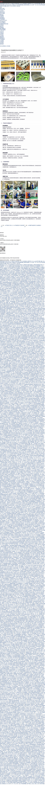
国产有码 (7, 506)
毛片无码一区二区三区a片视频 (37, 579)
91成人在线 (22, 474)
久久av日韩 (4, 531)
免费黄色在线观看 (23, 421)
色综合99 (3, 773)
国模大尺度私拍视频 (4, 470)
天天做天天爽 (29, 460)
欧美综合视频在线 (36, 425)
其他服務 (2, 15)
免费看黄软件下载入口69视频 (17, 472)
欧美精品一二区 (38, 422)
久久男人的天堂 (25, 427)
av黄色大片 (9, 598)
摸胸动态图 (7, 608)
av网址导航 (5, 558)
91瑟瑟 (9, 467)
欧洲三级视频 (11, 534)
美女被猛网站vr (29, 563)
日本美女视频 (21, 758)
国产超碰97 (25, 782)
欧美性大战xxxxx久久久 (31, 690)
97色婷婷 (4, 598)
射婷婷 (22, 681)
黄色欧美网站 (16, 684)
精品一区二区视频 (31, 603)
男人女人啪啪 (11, 565)
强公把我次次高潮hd (32, 511)
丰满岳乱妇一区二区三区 (31, 459)
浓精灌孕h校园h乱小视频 (22, 493)
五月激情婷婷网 (14, 409)
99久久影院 (27, 560)
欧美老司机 (19, 591)
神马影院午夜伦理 (8, 427)
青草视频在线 (40, 685)
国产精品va (41, 642)
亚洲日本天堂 (34, 429)
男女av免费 (30, 691)
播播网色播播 (13, 583)
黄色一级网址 (11, 596)
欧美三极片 (20, 602)
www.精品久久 (6, 463)
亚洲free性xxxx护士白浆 (31, 540)
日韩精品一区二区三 (15, 421)
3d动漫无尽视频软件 (16, 720)
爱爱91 (12, 718)
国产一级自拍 (25, 662)
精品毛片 (29, 494)
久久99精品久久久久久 (31, 450)
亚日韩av (33, 444)
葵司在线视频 (17, 621)
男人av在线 (27, 604)
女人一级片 (13, 691)
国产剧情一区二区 (10, 710)
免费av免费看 (25, 501)
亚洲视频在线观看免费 (16, 425)
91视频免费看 (27, 553)
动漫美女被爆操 (40, 470)
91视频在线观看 (23, 466)
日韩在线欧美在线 (32, 596)
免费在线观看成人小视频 (21, 576)
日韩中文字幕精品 (10, 539)
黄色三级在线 (36, 537)
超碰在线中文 (31, 634)
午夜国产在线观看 (27, 472)
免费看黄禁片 (20, 737)
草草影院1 (21, 762)
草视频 (24, 673)
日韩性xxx (10, 556)
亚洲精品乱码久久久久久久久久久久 (11, 550)
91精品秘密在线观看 (32, 662)
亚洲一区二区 (39, 449)
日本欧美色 (38, 592)
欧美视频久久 (42, 415)
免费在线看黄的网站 (41, 511)
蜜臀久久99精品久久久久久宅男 (30, 544)
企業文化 (2, 32)
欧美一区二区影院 (13, 622)
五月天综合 (15, 494)
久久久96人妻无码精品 (15, 429)
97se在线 (18, 590)
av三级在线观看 (14, 736)
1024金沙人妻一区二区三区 (13, 449)
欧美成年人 (36, 719)
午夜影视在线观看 (7, 628)
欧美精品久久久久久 (12, 569)
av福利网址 (14, 585)
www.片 (7, 677)
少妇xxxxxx (37, 533)
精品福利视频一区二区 (40, 732)
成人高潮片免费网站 (32, 616)
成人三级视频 (19, 446)
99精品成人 (33, 704)
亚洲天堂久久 (8, 521)
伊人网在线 (5, 411)
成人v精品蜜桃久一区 (32, 629)
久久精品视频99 (34, 406)
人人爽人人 (28, 615)
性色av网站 (26, 592)
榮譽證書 (2, 36)
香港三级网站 (41, 443)
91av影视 (26, 739)
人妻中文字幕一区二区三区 (32, 607)
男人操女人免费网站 (25, 568)
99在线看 (13, 501)
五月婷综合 (26, 757)
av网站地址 (18, 406)
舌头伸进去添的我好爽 (12, 411)
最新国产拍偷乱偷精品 (29, 524)
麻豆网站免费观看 (40, 704)
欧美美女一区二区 (39, 473)
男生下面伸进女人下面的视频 (32, 649)
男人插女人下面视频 (30, 578)
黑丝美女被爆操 (34, 755)
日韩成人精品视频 (16, 466)
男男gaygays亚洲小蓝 (22, 494)
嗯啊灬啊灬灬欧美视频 (33, 443)
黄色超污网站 (12, 688)
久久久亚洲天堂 (5, 412)
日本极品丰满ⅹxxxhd (14, 578)
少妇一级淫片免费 (12, 549)
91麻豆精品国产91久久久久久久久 (19, 582)
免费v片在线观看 (31, 442)
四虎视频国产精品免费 (35, 756)
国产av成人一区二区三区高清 (17, 738)
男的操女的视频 (24, 511)
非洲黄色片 (23, 463)
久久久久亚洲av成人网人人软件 (33, 703)
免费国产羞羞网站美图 (17, 782)
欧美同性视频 (34, 470)
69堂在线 (16, 589)
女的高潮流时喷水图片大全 (6, 469)
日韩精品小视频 (14, 512)
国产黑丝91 (2, 576)
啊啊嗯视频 (3, 684)
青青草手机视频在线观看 (20, 620)
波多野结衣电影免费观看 (38, 587)
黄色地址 (27, 552)
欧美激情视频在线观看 (29, 742)
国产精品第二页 (34, 461)
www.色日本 (42, 719)
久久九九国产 (23, 744)
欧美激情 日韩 (27, 647)
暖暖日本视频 (40, 635)
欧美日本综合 (36, 620)
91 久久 (29, 446)
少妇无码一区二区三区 (36, 494)
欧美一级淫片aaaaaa (33, 517)
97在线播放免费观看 (40, 777)
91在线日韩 (13, 518)
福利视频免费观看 (30, 491)
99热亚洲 (29, 475)
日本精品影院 (15, 469)
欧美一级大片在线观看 (11, 423)
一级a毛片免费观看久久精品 (23, 518)
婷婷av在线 (5, 446)
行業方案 (2, 16)
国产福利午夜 (3, 654)
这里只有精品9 (22, 539)
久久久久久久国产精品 (10, 643)
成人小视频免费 (40, 421)
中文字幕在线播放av (26, 521)
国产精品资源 (18, 703)
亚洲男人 (18, 511)
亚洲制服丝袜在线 (9, 530)
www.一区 (34, 446)
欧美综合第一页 (28, 424)
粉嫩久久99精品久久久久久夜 (24, 473)
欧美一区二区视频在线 (6, 780)
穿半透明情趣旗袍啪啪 (20, 636)
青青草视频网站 (6, 578)
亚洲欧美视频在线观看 (13, 762)
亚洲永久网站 (21, 685)
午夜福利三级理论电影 (19, 534)
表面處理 (2, 27)
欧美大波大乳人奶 (30, 418)
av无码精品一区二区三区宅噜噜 (18, 598)
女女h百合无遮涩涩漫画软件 (23, 517)
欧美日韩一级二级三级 (23, 684)
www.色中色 (2, 418)
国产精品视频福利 (38, 630)
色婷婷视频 (7, 719)
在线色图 (4, 601)
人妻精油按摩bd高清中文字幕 (34, 408)
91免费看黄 (29, 492)
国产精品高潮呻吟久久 (22, 754)
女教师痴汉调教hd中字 (31, 463)
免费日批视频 (27, 704)
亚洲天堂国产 (39, 714)
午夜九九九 (15, 556)
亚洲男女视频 (32, 592)
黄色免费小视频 (36, 563)
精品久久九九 (27, 763)
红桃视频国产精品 (4, 449)
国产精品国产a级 (7, 641)
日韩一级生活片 (9, 674)
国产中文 (9, 511)
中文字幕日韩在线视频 (4, 649)
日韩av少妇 (37, 438)
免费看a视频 (37, 720)
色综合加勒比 (35, 492)
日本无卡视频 (15, 777)
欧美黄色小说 (37, 437)
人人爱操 (24, 690)
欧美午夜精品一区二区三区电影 (16, 487)
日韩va (8, 421)
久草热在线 (34, 572)
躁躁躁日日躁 (12, 632)
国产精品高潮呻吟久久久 (14, 428)
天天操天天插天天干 (31, 713)
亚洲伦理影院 (34, 762)
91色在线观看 (8, 551)
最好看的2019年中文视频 (25, 429)
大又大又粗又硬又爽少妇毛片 (9, 745)
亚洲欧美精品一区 (13, 473)
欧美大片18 (29, 679)
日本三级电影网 (10, 531)
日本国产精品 (9, 442)
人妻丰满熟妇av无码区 (36, 475)
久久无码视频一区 (9, 655)
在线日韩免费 (13, 482)
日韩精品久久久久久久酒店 (36, 560)
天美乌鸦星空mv (29, 666)
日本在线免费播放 (31, 466)
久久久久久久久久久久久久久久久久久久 (35, 564)
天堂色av (43, 386)
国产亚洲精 (5, 671)
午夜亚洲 (29, 752)
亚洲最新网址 (28, 750)
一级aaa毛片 (35, 436)
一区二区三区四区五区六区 (37, 472)
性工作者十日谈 (41, 568)
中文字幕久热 (5, 524)
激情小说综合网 (36, 583)
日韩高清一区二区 (16, 629)
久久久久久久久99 (17, 538)
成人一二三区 (42, 457)
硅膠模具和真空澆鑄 (4, 23)
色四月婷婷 (33, 615)
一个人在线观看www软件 (5, 422)
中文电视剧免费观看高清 (8, 435)
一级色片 (16, 531)
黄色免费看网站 (6, 545)
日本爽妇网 (22, 763)
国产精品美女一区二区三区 (29, 681)
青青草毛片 (19, 455)
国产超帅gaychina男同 (37, 569)
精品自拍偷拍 (24, 475)
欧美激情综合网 (28, 710)
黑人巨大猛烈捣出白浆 (18, 485)
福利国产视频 (40, 552)
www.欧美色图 (16, 627)
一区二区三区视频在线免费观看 (35, 660)
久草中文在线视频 (4, 505)
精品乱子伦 (32, 473)
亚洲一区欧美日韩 (32, 684)
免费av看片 (35, 624)
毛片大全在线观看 (36, 776)
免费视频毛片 (38, 770)
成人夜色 (2, 577)
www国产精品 (10, 546)
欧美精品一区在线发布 (40, 570)
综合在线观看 (29, 572)
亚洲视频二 (2, 608)
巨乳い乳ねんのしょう (31, 655)
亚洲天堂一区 (29, 555)
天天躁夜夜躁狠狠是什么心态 (28, 437)
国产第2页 (17, 579)
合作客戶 (2, 34)
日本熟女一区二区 (16, 479)
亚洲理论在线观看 (11, 703)
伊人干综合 (6, 762)
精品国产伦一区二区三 (11, 495)
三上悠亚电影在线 (37, 687)
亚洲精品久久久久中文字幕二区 (38, 468)
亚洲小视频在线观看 (8, 673)
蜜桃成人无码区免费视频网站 (34, 550)
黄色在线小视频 (34, 523)
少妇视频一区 (14, 551)
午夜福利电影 (21, 469)
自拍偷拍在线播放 (19, 498)
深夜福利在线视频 (21, 563)
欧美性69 (11, 588)
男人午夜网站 (32, 438)
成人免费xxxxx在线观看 (9, 475)
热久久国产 (9, 720)
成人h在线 (14, 511)
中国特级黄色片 (23, 713)
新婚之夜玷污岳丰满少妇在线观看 (10, 607)
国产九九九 (15, 742)
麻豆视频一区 (3, 425)
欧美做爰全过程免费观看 (10, 480)
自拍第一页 (30, 739)
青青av (1, 569)
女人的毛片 (11, 416)
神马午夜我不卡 (25, 719)
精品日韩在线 (39, 701)
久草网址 (30, 590)
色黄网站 (5, 434)
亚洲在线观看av (35, 576)
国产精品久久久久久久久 (8, 592)
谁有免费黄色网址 (22, 658)
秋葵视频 (2, 640)
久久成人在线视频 (4, 534)
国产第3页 (20, 698)
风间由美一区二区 (28, 566)
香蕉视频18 (37, 581)
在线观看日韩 (16, 530)
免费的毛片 (36, 659)
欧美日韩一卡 (4, 782)
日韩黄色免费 (38, 559)
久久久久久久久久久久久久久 (11, 754)
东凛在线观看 (6, 579)
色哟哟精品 (9, 425)
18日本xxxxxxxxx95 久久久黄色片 (29, 506)
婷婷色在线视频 (25, 545)
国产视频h (22, 594)
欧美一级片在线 (7, 501)
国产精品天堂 (24, 507)
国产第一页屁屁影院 (4, 588)
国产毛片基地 (22, 502)
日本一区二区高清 (23, 462)
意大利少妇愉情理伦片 (28, 526)
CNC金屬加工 (3, 22)
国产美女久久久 (32, 454)
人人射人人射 (12, 506)
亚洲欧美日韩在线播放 (9, 515)
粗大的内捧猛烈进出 (7, 488)
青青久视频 (18, 730)
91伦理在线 (39, 769)
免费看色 (42, 533)
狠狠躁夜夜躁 (11, 468)
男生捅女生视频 (24, 600)
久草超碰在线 (29, 658)
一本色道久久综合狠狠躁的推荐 (22, 527)
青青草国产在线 (10, 634)
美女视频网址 (21, 566)
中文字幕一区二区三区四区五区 (33, 414)
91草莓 (23, 761)
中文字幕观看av (6, 499)
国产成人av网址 (18, 731)
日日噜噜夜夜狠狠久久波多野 (18, 570)
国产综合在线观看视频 (17, 536)
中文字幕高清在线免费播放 (14, 424)
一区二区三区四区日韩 (8, 751)
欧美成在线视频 (5, 431)
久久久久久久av (30, 480)
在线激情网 (41, 653)
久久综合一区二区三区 (4, 658)
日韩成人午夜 (29, 707)
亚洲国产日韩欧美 (23, 752)
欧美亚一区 (14, 461)
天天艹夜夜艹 (8, 418)
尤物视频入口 (4, 520)
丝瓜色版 (39, 523)
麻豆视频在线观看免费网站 (16, 408)
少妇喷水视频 (22, 649)
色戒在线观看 (7, 447)
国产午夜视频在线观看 (27, 602)
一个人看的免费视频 (24, 483)
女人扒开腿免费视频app (9, 620)
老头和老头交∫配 (28, 656)
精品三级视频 (21, 742)
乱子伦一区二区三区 (14, 658)
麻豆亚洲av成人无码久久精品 (24, 622)
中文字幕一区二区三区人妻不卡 (34, 456)
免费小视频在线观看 (30, 621)
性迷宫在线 (38, 466)
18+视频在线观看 (30, 630)
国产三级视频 (11, 520)
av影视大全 (5, 723)
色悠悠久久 (25, 643)
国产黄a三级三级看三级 (23, 575)
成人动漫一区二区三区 (19, 544)
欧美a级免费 (6, 765)
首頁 (1, 7)
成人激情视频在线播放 (10, 560)
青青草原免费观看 (17, 611)
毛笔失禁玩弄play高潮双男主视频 (37, 551)
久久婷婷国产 (7, 523)
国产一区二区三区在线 (23, 478)
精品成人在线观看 (33, 568)
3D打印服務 (2, 13)
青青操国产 (29, 468)
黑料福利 (31, 545)
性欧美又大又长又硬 (11, 498)
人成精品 (42, 571)
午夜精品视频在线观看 (18, 416)
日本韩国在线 (42, 637)
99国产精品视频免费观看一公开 (14, 564)
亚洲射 (18, 440)
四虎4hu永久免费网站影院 (9, 527)
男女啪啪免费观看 (17, 655)
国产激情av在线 (15, 741)
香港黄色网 (38, 462)
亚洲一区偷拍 (24, 635)
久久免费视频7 (9, 526)
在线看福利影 (19, 506)
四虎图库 (4, 451)
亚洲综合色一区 (15, 462)
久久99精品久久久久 (7, 741)
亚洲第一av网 (34, 451)
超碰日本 (16, 704)
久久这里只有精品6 (30, 729)
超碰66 (36, 543)
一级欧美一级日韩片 (24, 716)
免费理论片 (35, 666)
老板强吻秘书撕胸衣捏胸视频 (16, 545)
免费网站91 (5, 569)
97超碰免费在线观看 (25, 500)
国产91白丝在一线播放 (23, 717)
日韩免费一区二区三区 (5, 453)
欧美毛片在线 (35, 679)
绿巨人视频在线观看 (25, 577)
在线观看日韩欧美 (23, 550)
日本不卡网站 (12, 637)
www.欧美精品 (25, 769)
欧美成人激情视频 (11, 457)
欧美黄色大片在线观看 (25, 406)
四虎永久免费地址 (29, 620)
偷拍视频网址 (7, 532)
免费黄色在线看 (41, 461)
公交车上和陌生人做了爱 (22, 679)
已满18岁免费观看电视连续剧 (22, 664)
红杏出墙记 (30, 600)
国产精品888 (35, 519)
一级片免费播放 (3, 414)
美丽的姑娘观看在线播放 (27, 519)
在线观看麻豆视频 (11, 664)
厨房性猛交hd (31, 543)
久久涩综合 (42, 283)
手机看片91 (41, 492)
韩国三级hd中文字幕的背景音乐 (36, 693)
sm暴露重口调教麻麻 (28, 583)
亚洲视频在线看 (7, 406)
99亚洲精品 (25, 446)
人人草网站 (19, 691)
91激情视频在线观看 (7, 563)
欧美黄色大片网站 (4, 416)
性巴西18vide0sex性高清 (13, 434)
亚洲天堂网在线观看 (26, 731)
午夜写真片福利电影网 (9, 489)
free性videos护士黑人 (9, 491)
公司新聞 (2, 40)
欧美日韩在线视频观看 (23, 640)
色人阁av (27, 584)
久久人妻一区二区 (19, 770)
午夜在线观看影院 (9, 507)
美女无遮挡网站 (36, 688)
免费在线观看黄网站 (8, 575)
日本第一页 (27, 486)
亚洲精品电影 (41, 624)
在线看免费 (16, 539)
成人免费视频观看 (21, 546)
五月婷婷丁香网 (30, 440)
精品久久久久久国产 (18, 438)
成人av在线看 (27, 467)
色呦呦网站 (17, 745)
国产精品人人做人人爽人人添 (33, 783)
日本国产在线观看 (12, 493)
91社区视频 (25, 456)
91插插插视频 (9, 585)
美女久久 (2, 437)
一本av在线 (38, 577)
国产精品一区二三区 (38, 545)
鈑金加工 (2, 14)
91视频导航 (4, 587)
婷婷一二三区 (25, 723)
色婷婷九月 (42, 620)
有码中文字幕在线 (13, 756)
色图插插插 (38, 507)
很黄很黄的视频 (6, 440)
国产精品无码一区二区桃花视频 (24, 736)
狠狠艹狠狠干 (15, 456)
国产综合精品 (38, 726)
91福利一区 (13, 739)
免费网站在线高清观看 (18, 673)
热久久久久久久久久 (11, 609)
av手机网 (15, 674)
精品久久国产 (39, 454)
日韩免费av (42, 756)
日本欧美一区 (19, 723)
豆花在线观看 (14, 563)
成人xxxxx (36, 504)
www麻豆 (40, 417)
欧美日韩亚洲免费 (15, 502)
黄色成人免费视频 (40, 467)
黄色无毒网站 (21, 512)
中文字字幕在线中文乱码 (12, 613)
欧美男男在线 (32, 716)
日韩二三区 (29, 576)
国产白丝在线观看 (4, 468)
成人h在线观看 (40, 626)
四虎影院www (16, 588)
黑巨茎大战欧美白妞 (7, 764)
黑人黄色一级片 (21, 585)
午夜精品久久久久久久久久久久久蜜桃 (26, 741)
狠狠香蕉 (29, 451)
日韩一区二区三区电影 (38, 428)
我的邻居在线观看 (23, 588)
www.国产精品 (20, 417)
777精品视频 (2, 537)
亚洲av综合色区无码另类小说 (34, 724)
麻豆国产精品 (11, 752)
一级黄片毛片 (14, 776)
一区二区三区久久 (31, 507)
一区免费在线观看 (4, 462)
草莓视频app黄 (13, 591)
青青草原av (25, 637)
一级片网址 (34, 652)
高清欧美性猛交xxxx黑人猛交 (14, 474)
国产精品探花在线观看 (29, 562)
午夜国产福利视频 (37, 691)
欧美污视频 (4, 474)
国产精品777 (12, 730)
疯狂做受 (4, 675)
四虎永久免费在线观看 (28, 416)
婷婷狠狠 (12, 532)
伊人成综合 (20, 456)
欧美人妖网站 (22, 668)
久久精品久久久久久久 (32, 635)
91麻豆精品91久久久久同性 (30, 758)
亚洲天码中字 (41, 656)
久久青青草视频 (29, 430)
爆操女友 (22, 424)
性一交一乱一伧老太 (23, 435)
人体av (32, 521)
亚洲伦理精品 (27, 693)
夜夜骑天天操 (29, 628)
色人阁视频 (40, 609)
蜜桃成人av (38, 515)
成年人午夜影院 (34, 761)
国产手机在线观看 (38, 491)
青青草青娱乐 (35, 656)
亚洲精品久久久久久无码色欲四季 (36, 483)
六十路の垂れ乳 (5, 744)
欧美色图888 (21, 704)
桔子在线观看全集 (20, 562)
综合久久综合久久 (30, 533)
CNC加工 (2, 10)
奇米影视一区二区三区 (27, 423)
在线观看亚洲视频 (30, 514)
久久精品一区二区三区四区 (17, 488)
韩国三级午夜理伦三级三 (19, 718)
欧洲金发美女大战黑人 (28, 428)
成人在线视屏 (42, 661)
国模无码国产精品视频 (7, 595)
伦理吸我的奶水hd (28, 672)
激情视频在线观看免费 (11, 513)
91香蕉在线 (13, 770)
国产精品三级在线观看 (32, 499)
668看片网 (2, 621)
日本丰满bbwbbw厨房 (32, 478)
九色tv (16, 637)
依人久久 (19, 500)
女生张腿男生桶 (23, 418)
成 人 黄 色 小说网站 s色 (12, 646)
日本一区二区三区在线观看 (30, 512)
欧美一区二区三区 (10, 571)
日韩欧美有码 (24, 412)
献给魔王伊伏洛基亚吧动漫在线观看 (21, 733)
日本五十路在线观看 (32, 495)
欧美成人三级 (9, 672)
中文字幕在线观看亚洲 (22, 442)
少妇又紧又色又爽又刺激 (35, 553)
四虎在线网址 (9, 722)
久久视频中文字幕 (39, 409)
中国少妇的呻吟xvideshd (22, 499)
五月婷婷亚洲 (23, 505)
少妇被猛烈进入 (32, 667)
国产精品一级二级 (25, 455)
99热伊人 (34, 449)
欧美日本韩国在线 (17, 507)
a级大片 (43, 284)
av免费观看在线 (36, 556)
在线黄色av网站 (11, 505)
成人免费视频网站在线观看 (25, 449)
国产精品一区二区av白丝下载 (18, 595)
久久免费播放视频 (15, 418)
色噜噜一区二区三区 (4, 493)
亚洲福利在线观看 (18, 489)
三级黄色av (36, 705)
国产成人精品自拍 (36, 532)
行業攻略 (2, 41)
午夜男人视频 (7, 500)
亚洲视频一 (22, 467)
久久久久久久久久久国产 (28, 712)
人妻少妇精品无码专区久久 (31, 668)
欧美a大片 (18, 460)
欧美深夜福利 (40, 662)
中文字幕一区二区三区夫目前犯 (9, 648)
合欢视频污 (23, 655)
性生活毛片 (27, 764)
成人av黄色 (22, 604)
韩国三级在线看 (12, 723)
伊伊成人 (7, 473)
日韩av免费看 (3, 720)
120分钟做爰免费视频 (11, 455)
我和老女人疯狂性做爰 (29, 639)
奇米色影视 (10, 735)
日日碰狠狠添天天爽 (17, 557)
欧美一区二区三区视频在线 (11, 559)
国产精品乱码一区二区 (7, 716)
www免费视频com (20, 583)
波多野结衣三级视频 (38, 440)
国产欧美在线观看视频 (18, 525)
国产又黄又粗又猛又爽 (39, 418)
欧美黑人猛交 (38, 700)
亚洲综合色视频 (29, 687)
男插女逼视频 (18, 560)
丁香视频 (30, 769)
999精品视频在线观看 (6, 483)
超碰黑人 (13, 406)
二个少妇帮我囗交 (23, 441)
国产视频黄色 (23, 414)
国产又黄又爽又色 (26, 774)
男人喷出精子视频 (39, 716)
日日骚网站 (15, 478)
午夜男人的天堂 (17, 520)
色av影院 (7, 632)
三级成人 (38, 558)
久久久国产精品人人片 (5, 459)
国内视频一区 (36, 642)
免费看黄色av (34, 546)
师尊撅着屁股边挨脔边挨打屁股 (6, 572)
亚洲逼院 (31, 584)
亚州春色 (32, 632)
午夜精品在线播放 (5, 667)
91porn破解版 (3, 705)
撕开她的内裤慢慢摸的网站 (7, 611)
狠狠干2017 (30, 688)
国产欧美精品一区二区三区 (13, 604)
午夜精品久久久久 (20, 444)
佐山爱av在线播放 (34, 694)
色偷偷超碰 (41, 521)
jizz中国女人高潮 (24, 724)
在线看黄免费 (14, 602)
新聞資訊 (4, 46)
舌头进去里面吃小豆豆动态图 (15, 436)
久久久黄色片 (17, 414)
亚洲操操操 (5, 430)
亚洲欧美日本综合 (32, 717)
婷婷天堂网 (41, 576)
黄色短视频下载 (32, 709)
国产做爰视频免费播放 (17, 427)
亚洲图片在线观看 (28, 601)
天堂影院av (25, 688)
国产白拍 (4, 514)
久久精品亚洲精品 (41, 623)
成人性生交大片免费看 (34, 411)
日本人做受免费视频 (30, 581)
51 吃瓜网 (43, 507)
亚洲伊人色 (29, 571)
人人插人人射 (17, 577)
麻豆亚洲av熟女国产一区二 (14, 744)
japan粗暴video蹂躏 (21, 773)
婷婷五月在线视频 (14, 410)
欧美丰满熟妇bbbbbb (25, 614)
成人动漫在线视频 (35, 410)
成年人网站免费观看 (9, 761)
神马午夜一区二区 (34, 614)
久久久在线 (9, 454)
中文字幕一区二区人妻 (19, 601)
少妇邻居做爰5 (29, 502)
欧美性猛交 (38, 540)
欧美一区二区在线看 (32, 479)
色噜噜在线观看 (22, 755)
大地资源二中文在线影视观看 (30, 498)
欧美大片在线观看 (24, 590)
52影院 (7, 781)
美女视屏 (21, 526)
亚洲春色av (28, 470)
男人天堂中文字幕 (8, 617)
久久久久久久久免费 (36, 699)
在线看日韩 (16, 752)
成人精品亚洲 (40, 572)
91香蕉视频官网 (5, 680)
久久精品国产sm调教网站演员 (29, 485)
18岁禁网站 (36, 729)
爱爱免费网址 (28, 594)
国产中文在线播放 (12, 448)
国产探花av (31, 680)
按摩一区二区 (11, 726)
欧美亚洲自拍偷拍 (4, 616)
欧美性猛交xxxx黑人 (5, 679)
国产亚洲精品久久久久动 (22, 642)
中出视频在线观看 (6, 645)
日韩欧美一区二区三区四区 (25, 579)
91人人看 (22, 706)
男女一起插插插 (24, 641)
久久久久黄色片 (14, 685)
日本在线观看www (21, 508)
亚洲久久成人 (28, 761)
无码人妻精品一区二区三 (39, 469)
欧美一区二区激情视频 (39, 493)
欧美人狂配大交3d (27, 417)
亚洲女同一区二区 (4, 659)
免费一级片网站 (33, 552)
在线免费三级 (41, 614)
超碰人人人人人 (32, 489)
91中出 (36, 608)
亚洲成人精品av (3, 454)
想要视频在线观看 (15, 706)
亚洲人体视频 (7, 410)
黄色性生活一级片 (4, 444)
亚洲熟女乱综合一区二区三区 (25, 410)
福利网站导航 (40, 718)
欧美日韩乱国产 (9, 684)
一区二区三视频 (26, 488)
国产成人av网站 (33, 622)
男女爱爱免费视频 (10, 705)
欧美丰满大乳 (11, 524)
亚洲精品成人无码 (12, 446)
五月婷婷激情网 (41, 645)
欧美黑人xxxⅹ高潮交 (31, 701)
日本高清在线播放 (27, 487)
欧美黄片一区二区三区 (26, 476)
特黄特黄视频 (41, 436)
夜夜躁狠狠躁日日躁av (39, 575)
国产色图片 (10, 430)
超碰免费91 (36, 664)
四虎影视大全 (30, 587)
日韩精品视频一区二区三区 (29, 534)
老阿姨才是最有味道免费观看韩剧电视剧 (10, 543)
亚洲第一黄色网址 (28, 654)
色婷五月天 (12, 579)
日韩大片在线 (29, 436)
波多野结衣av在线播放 (31, 539)
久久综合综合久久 (37, 505)
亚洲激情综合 (16, 435)
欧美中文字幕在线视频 (23, 434)
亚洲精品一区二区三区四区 (22, 513)
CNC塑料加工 (3, 21)
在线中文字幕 (9, 443)
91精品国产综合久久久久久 (18, 711)
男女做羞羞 (42, 581)
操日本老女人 (7, 429)
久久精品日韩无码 (21, 652)
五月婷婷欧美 (36, 423)
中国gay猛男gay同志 (9, 621)
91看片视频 (42, 783)
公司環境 (2, 35)
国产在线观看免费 (29, 627)
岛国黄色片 (24, 697)
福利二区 (33, 726)
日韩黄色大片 (9, 743)
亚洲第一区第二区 (16, 450)
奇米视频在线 (30, 588)
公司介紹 (2, 30)
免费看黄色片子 (12, 412)
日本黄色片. (40, 499)
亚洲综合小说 (20, 712)
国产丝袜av (34, 623)
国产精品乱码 (8, 582)
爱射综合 (38, 730)
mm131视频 (29, 569)
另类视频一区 (12, 661)
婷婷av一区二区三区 (9, 544)
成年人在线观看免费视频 (10, 590)
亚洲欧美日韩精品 (15, 537)
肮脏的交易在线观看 (13, 781)
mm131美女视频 (25, 454)
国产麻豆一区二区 (39, 442)
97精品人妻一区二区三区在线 (6, 581)
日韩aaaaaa (20, 531)
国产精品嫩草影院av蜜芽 (13, 623)
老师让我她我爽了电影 (32, 441)
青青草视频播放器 (31, 409)
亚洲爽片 (37, 603)
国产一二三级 (9, 771)
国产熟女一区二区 (22, 459)
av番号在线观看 (39, 528)
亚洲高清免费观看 (14, 453)
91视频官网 (23, 520)
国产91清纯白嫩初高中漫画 (13, 415)
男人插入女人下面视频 (24, 530)
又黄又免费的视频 (37, 480)
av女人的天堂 (35, 665)
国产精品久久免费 (40, 615)
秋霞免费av (18, 412)
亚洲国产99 (35, 565)
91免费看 (26, 479)
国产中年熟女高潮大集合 (22, 495)
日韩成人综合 (18, 632)
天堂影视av (38, 481)
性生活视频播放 (14, 758)
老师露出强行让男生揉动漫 (38, 448)
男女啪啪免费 (28, 444)
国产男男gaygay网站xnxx (6, 732)
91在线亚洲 (5, 556)
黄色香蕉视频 (15, 443)
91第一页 (15, 575)
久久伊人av (12, 775)
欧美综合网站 (7, 738)
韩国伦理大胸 (37, 431)
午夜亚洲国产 (15, 778)
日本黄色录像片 (18, 697)
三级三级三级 (12, 692)
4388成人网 (17, 505)
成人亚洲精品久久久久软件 (5, 783)
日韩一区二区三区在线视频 (23, 660)
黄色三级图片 (11, 558)
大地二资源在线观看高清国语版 (6, 552)
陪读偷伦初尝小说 (29, 474)
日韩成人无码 (25, 408)
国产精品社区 (14, 746)
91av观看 (5, 664)
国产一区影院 (41, 412)
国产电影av (14, 442)
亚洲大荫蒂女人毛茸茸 (28, 705)
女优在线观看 (31, 575)
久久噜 (16, 675)
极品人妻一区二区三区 (9, 767)
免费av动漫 (35, 675)
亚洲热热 (22, 665)
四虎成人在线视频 (27, 531)
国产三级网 (13, 437)
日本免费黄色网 (18, 532)
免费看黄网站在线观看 (26, 538)
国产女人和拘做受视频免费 (5, 626)
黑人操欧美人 (31, 422)
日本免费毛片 (20, 680)
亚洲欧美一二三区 (28, 775)
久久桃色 (18, 725)
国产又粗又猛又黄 (12, 680)
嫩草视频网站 (39, 498)
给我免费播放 (14, 773)
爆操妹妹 (4, 498)
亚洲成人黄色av (31, 723)
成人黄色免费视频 (38, 742)
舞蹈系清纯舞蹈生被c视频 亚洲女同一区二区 (18, 765)
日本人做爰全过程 (36, 571)
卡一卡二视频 (17, 491)
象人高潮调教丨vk (36, 658)
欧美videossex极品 (8, 568)
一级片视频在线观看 (7, 729)
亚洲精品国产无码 (7, 476)
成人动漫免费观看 (28, 685)
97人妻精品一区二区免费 (26, 611)
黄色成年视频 (42, 504)
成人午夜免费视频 (22, 783)
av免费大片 (39, 596)
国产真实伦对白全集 (32, 434)
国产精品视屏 (28, 415)
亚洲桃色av (38, 640)
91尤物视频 (38, 534)
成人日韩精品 (12, 731)
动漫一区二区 (12, 555)
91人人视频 (2, 643)
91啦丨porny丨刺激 (21, 776)
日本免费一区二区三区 (27, 448)
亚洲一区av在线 (17, 633)
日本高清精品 (20, 448)
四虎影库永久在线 (34, 768)
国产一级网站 (20, 556)
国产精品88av (13, 499)
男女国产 (31, 757)
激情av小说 (22, 584)
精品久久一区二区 (34, 613)
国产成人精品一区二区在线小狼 (21, 457)
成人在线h (20, 637)
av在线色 (21, 428)
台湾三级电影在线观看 (23, 443)
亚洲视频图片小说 (20, 486)
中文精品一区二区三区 (36, 707)
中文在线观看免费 (9, 757)
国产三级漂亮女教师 (37, 706)
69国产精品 (31, 749)
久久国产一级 (9, 536)
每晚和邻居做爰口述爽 (10, 594)
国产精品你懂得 (21, 746)
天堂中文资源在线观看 (21, 628)
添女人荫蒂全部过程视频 (27, 425)
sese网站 (2, 429)
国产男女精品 (37, 562)
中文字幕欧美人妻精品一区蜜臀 (22, 481)
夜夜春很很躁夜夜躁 (36, 750)
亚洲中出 (2, 512)
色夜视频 (30, 675)
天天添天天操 (34, 736)
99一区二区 (39, 636)
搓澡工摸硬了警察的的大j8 (33, 435)
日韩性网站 (12, 749)
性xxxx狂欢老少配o (20, 677)
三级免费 (40, 613)
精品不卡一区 (14, 492)
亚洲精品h (34, 558)
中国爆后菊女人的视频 (36, 672)
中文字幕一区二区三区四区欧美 (38, 424)
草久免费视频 (4, 564)
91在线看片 (19, 504)
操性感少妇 (33, 626)
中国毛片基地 (31, 547)
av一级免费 (31, 453)
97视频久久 (36, 669)
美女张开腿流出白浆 (4, 697)
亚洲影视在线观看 (40, 512)
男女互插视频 (38, 723)
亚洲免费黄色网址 (15, 467)
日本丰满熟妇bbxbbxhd (22, 492)
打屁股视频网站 (15, 584)
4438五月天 (26, 589)
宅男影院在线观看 (33, 427)
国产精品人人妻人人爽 (22, 451)
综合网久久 (41, 518)
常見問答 (2, 42)
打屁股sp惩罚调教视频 (32, 609)
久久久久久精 (23, 468)
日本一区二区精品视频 (22, 569)
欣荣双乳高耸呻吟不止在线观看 (9, 417)
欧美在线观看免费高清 (19, 524)
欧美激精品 (7, 576)
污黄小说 (17, 555)
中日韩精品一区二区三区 (34, 457)
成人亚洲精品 (34, 476)
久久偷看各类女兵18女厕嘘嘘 (24, 559)
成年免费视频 (35, 502)
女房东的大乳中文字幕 (4, 639)
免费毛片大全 (13, 719)
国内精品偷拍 (37, 643)
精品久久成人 (36, 566)
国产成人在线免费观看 (4, 775)
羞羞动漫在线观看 (11, 481)
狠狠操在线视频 (6, 408)
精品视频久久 (9, 479)
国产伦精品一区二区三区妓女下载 (27, 431)
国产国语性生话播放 (14, 667)
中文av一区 (40, 517)
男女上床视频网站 (27, 762)
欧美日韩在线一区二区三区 (22, 422)
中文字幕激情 (35, 430)
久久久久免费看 (32, 589)
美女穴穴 (24, 700)
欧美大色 (19, 549)
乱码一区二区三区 (36, 591)
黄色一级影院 (20, 411)
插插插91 (11, 431)
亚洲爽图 (14, 486)
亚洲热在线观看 (16, 724)
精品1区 (38, 463)
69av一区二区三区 (25, 549)
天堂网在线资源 (7, 437)
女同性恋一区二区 (14, 459)
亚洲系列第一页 (13, 504)
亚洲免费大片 (3, 571)
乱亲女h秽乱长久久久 (31, 714)
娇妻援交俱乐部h (17, 761)
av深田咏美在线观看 (29, 751)
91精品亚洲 (28, 546)
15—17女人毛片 (10, 438)
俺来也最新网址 (7, 746)
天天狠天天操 (40, 684)
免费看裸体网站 (33, 486)
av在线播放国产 (34, 594)
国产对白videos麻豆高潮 (20, 470)
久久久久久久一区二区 (14, 441)
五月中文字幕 (29, 673)
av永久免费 (33, 467)
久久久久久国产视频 (12, 508)
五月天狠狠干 (19, 501)
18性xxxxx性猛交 (8, 461)
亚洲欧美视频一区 (16, 568)
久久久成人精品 (25, 597)
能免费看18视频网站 (34, 530)
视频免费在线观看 (25, 632)
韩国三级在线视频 (18, 519)
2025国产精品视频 (38, 621)
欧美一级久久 (8, 537)
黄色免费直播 (13, 440)
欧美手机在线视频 (10, 589)
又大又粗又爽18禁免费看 (23, 675)
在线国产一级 (30, 412)
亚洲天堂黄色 (23, 450)
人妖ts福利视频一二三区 (17, 686)
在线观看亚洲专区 (16, 716)
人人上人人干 (27, 411)
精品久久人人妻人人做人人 (7, 538)
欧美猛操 (36, 771)
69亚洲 (40, 739)
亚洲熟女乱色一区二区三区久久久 (9, 540)
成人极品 (22, 654)
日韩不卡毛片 (40, 441)
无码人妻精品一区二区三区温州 (35, 737)
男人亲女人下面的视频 (17, 454)
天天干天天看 (36, 600)
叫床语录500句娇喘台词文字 (23, 447)
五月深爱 (5, 415)
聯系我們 (2, 43)
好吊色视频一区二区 (9, 774)
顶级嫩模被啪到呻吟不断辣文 (6, 494)
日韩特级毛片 (26, 438)
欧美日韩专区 (13, 500)
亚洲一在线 (31, 527)
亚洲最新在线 (36, 474)
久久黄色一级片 (16, 431)
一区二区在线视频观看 (23, 596)
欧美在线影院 (22, 415)
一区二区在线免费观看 (26, 626)
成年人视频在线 (19, 423)
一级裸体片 (8, 502)
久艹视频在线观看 (37, 416)
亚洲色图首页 (39, 501)
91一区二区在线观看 (40, 774)
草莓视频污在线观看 (12, 444)
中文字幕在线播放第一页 (21, 480)
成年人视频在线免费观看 (5, 472)
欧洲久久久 (17, 571)
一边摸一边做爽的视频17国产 (13, 750)
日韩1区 (33, 770)
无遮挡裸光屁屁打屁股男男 (29, 570)
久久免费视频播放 (17, 634)
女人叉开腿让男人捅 (34, 745)
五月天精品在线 (23, 440)
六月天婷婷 (14, 764)
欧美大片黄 (23, 436)
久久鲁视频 (12, 523)
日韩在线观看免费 (19, 749)
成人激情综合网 (5, 768)
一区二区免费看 (11, 610)
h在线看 (22, 479)
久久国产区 (5, 596)
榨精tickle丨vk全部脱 (21, 528)
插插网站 (35, 412)
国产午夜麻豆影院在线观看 (25, 558)
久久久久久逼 (34, 487)
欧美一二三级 (32, 577)
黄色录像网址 (39, 446)
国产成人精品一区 (33, 447)
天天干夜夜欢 (32, 481)
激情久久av (28, 755)
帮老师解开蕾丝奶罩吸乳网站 (35, 746)
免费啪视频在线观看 (12, 517)
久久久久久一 (40, 652)
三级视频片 (8, 518)
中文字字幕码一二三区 (12, 642)
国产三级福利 (23, 460)
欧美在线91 (23, 703)
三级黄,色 (16, 565)
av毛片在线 (38, 506)
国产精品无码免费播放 (32, 421)
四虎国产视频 (10, 525)
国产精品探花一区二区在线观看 (12, 713)
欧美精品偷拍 (16, 526)
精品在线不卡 (40, 478)
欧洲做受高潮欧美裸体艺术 (8, 533)
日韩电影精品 (17, 468)
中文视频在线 (40, 427)
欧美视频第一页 (35, 417)
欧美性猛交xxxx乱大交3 (12, 451)
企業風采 (2, 33)
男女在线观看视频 (10, 675)
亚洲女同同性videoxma (38, 757)
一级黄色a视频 (19, 688)
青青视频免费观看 (27, 770)
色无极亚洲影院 (23, 571)
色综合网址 (17, 594)
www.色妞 (33, 731)
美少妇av (10, 462)
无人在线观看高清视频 (39, 536)
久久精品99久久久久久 (14, 668)
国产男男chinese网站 (7, 456)
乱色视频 (24, 771)
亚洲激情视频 (11, 577)
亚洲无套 (40, 565)
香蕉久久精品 (31, 643)
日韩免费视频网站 (32, 501)
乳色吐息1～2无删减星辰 (35, 488)
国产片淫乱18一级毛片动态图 (19, 430)
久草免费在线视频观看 (36, 698)
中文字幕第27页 (28, 508)
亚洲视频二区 (22, 653)
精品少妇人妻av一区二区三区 (24, 613)
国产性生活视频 (22, 714)
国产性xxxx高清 (35, 611)
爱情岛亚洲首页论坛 (32, 462)
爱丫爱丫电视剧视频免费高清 (14, 681)
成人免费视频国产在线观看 (10, 687)
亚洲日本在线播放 (26, 551)
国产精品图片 (13, 614)
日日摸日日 (19, 437)
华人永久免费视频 (7, 739)
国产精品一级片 (6, 770)
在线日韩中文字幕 (5, 748)
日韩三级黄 (24, 698)
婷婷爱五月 (35, 739)
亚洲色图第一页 (6, 482)
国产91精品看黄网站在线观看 (20, 514)
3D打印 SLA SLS (3, 20)
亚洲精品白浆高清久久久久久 (28, 780)
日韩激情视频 (14, 422)
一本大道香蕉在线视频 (22, 409)
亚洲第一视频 (12, 697)
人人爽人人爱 (7, 640)
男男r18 (39, 544)
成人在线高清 (41, 453)
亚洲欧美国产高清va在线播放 (30, 711)
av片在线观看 (33, 678)
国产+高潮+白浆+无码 (37, 602)
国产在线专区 (37, 524)
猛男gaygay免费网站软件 (31, 598)
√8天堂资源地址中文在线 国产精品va (32, 610)
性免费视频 (14, 617)
